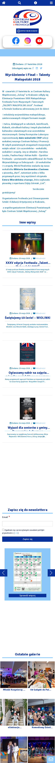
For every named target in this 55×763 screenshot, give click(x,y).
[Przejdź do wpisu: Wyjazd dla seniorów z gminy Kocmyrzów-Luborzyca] (27, 409)
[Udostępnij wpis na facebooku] (33, 68)
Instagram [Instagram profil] (27, 41)
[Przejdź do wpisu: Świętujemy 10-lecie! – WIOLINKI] (27, 299)
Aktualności (40, 258)
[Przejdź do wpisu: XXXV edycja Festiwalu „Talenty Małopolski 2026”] (27, 244)
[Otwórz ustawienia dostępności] (35, 3)
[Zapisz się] (27, 539)
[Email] (27, 523)
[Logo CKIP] (27, 17)
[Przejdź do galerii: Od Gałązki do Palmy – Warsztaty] (41, 677)
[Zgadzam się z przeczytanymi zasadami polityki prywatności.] (3, 530)
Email (6, 517)
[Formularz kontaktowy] (51, 759)
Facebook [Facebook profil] (16, 41)
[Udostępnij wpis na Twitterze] (41, 68)
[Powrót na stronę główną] (4, 3)
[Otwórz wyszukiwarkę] (19, 3)
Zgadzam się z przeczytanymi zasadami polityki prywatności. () (23, 531)
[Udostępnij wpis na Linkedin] (37, 68)
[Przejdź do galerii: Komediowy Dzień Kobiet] (41, 715)
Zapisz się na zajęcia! (28, 31)
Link (16, 533)
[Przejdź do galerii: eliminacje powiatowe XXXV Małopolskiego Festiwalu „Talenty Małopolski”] (14, 715)
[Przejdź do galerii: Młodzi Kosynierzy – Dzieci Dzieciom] (14, 677)
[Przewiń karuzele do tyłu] (3, 573)
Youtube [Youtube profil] (39, 41)
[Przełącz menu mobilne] (51, 3)
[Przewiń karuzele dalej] (51, 573)
